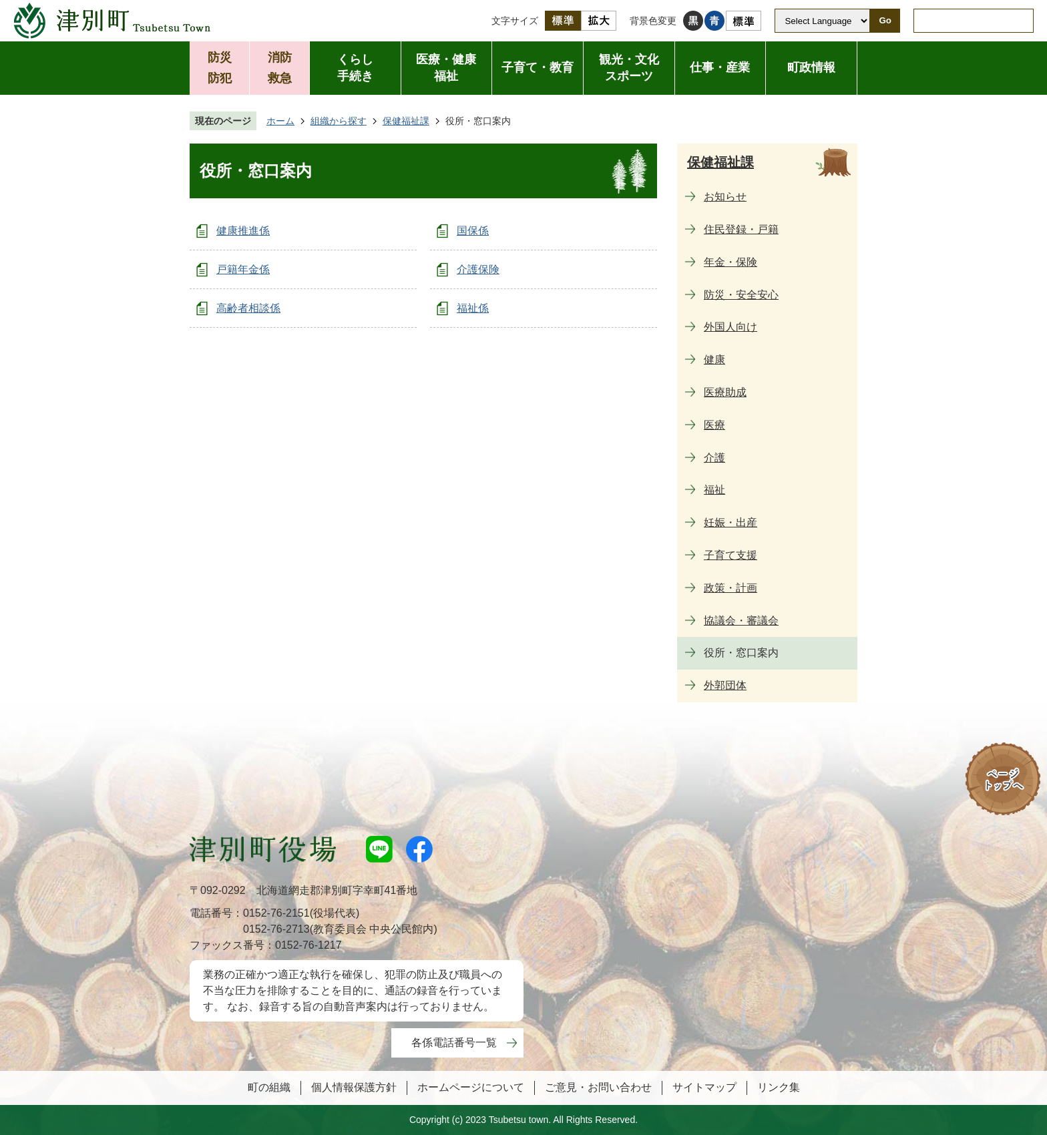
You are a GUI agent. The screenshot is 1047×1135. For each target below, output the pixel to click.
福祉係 (473, 308)
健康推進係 (243, 230)
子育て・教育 (537, 67)
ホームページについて (470, 1087)
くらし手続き (355, 68)
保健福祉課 (406, 121)
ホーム (280, 121)
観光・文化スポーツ (629, 68)
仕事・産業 (720, 67)
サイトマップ (704, 1087)
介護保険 (478, 269)
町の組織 (269, 1087)
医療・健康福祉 (446, 68)
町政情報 (811, 67)
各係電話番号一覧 (454, 1042)
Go (885, 20)
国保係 (473, 230)
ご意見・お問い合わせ (598, 1087)
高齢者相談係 (248, 308)
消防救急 (280, 68)
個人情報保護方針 (354, 1087)
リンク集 (778, 1087)
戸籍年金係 (243, 269)
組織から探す (338, 121)
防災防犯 (220, 68)
